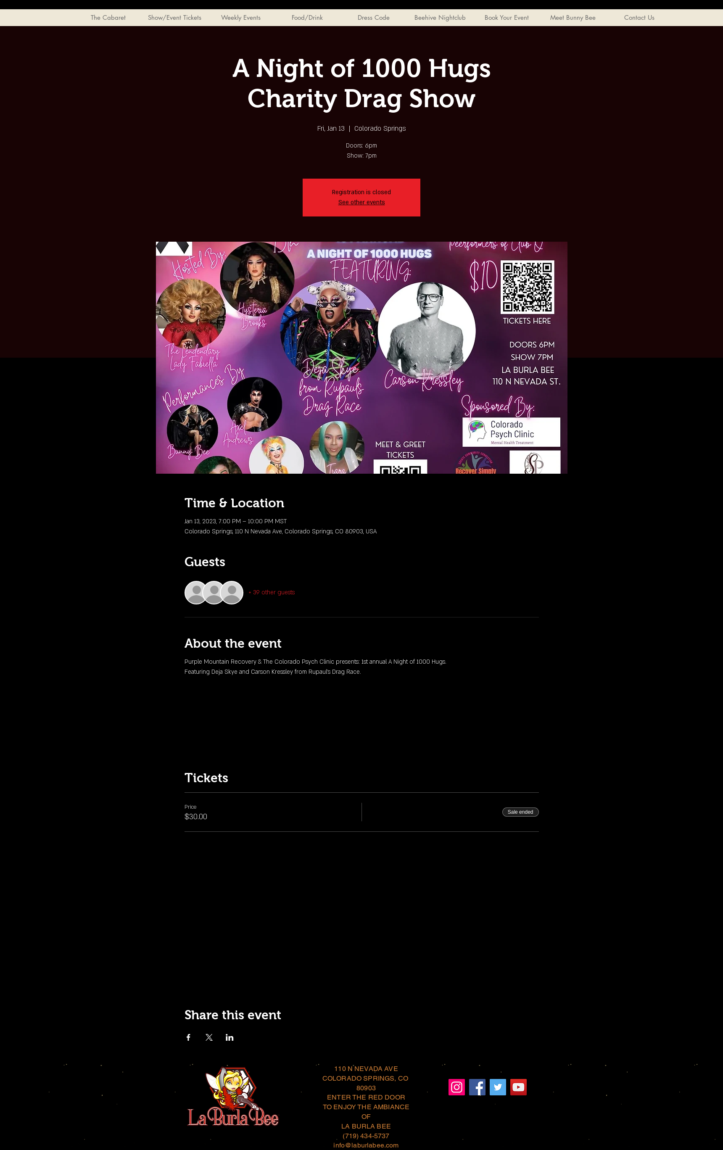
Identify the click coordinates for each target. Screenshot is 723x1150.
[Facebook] (477, 1087)
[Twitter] (498, 1087)
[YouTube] (518, 1087)
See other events (361, 202)
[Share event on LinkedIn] (230, 1037)
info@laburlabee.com (365, 1145)
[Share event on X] (209, 1037)
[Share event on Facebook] (189, 1037)
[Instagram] (457, 1087)
